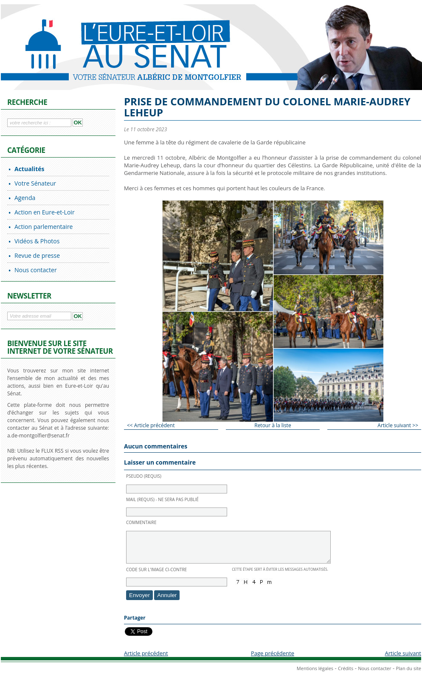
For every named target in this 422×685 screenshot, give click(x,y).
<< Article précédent (150, 425)
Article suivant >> (397, 425)
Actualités (29, 169)
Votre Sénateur (35, 183)
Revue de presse (37, 255)
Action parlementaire (43, 227)
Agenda (24, 198)
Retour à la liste (272, 425)
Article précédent (146, 659)
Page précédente (272, 659)
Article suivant (403, 659)
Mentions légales (315, 674)
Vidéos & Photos (36, 241)
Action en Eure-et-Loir (44, 212)
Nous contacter (35, 270)
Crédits (345, 674)
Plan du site (408, 674)
